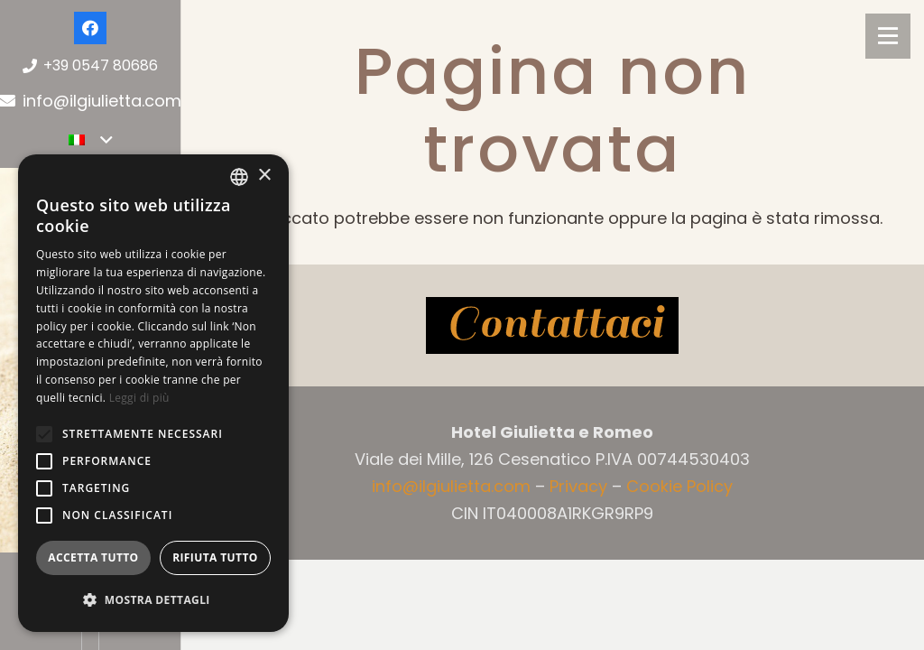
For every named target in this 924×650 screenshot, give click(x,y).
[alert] (153, 393)
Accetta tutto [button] (93, 557)
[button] (44, 434)
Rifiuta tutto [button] (215, 557)
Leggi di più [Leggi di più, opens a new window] (139, 397)
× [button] (264, 175)
